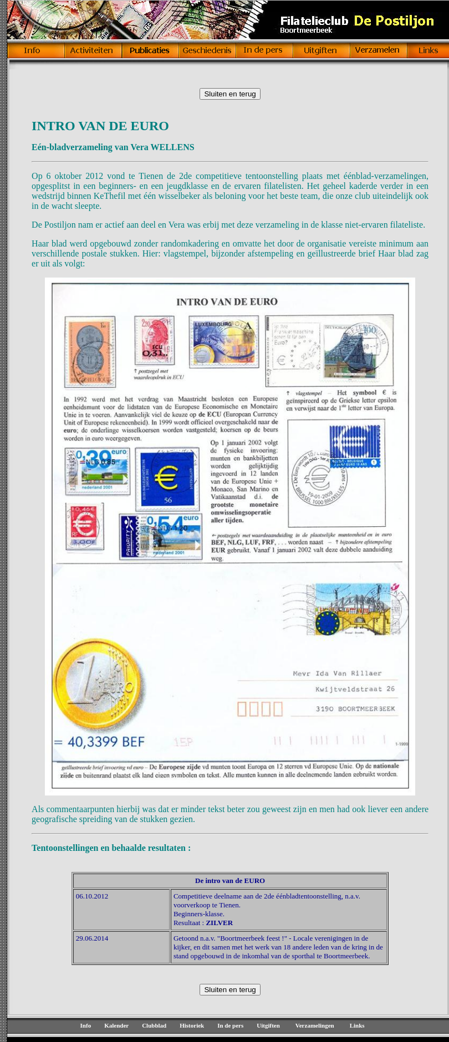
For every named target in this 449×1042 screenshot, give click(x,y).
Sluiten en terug (230, 94)
